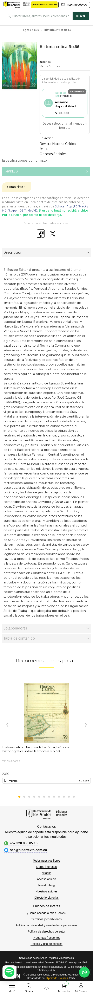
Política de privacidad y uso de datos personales (46, 925)
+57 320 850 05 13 (21, 843)
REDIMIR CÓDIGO (74, 4)
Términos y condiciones (46, 919)
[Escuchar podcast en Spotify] (9, 972)
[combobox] (46, 16)
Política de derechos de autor (46, 931)
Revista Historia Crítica (58, 144)
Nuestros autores (46, 891)
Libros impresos (46, 866)
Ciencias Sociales (53, 154)
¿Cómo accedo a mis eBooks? (46, 913)
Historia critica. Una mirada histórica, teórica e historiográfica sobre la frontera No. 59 (35, 749)
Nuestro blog (46, 885)
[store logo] (17, 4)
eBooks (46, 873)
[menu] (12, 985)
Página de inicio (31, 30)
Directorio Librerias (46, 897)
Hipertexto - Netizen (57, 978)
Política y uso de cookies (46, 943)
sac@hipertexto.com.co (25, 850)
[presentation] (7, 725)
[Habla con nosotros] (84, 972)
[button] (19, 797)
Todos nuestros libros (46, 860)
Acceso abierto (46, 879)
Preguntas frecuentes (46, 937)
